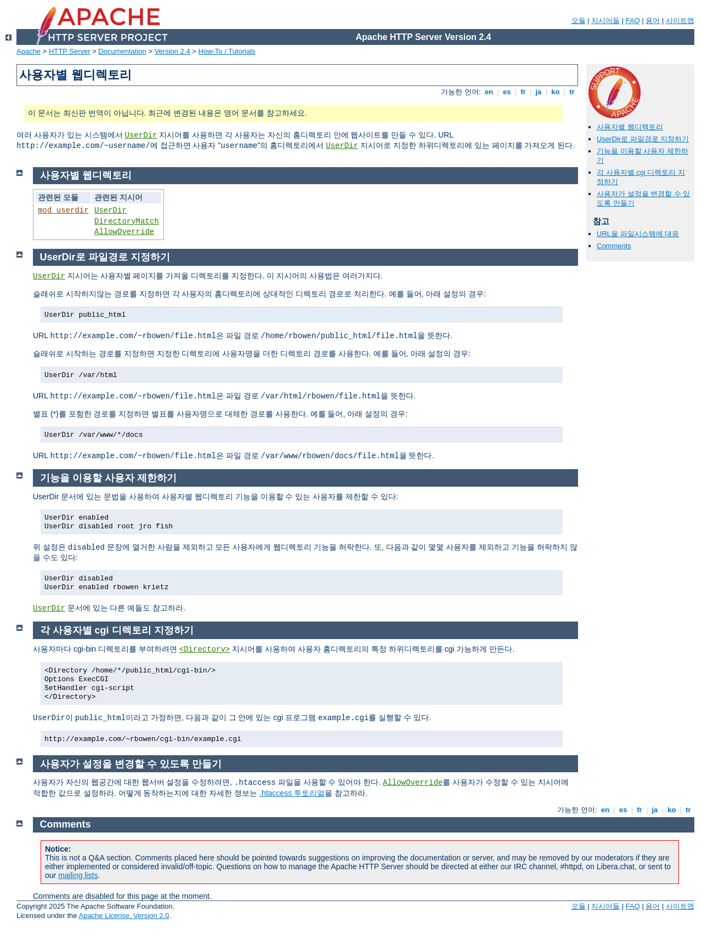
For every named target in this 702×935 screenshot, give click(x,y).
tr (572, 92)
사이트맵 (680, 20)
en (489, 92)
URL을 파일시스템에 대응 (638, 234)
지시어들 (605, 20)
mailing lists (78, 875)
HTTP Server (69, 51)
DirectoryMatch (126, 221)
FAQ (633, 20)
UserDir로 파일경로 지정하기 (643, 139)
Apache (28, 51)
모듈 (578, 20)
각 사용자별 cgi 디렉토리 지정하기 (117, 630)
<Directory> (204, 649)
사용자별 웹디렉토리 (630, 127)
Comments (614, 246)
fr (523, 92)
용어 (653, 20)
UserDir (141, 135)
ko (556, 92)
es (507, 92)
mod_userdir (63, 210)
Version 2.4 (172, 51)
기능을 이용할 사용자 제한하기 (108, 477)
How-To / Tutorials (227, 51)
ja (539, 92)
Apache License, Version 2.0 (123, 915)
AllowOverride (124, 231)
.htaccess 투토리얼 (292, 793)
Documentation (122, 51)
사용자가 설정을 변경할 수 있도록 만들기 (131, 764)
